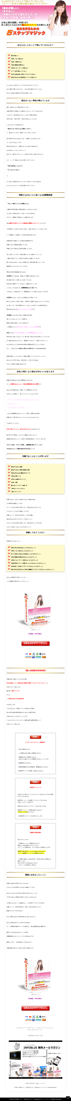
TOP (68, 1098)
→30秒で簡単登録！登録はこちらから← (35, 1083)
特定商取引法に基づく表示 (35, 1035)
